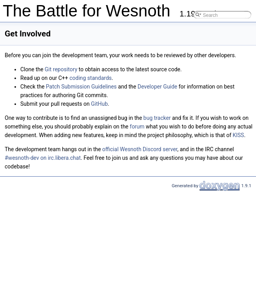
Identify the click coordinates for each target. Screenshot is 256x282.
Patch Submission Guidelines (81, 86)
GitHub (99, 104)
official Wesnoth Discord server (139, 149)
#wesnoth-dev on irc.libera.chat (43, 158)
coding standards (91, 78)
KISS (238, 135)
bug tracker (157, 118)
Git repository (61, 69)
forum (137, 126)
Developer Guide (157, 86)
